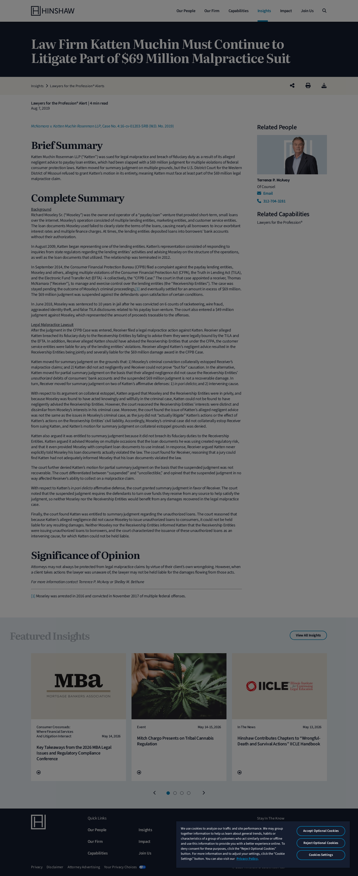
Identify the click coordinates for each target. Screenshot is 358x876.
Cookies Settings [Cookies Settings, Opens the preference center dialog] (321, 854)
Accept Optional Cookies (321, 830)
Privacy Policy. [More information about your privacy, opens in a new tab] (247, 858)
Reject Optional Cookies (320, 843)
